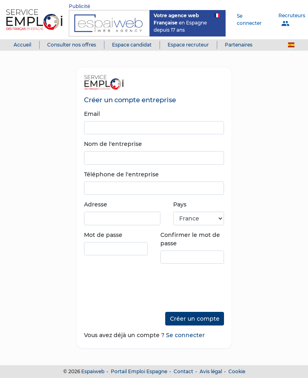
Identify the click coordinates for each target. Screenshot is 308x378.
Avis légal (211, 371)
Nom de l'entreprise (113, 144)
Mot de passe (103, 235)
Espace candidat (132, 45)
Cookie (236, 371)
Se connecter (249, 19)
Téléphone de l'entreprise (121, 174)
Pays (179, 204)
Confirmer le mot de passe (190, 239)
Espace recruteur (188, 45)
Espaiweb (92, 371)
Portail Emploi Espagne (139, 371)
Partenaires (238, 45)
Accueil (22, 45)
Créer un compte (195, 318)
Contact (183, 371)
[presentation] (145, 285)
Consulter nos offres (71, 45)
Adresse (95, 204)
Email (92, 113)
